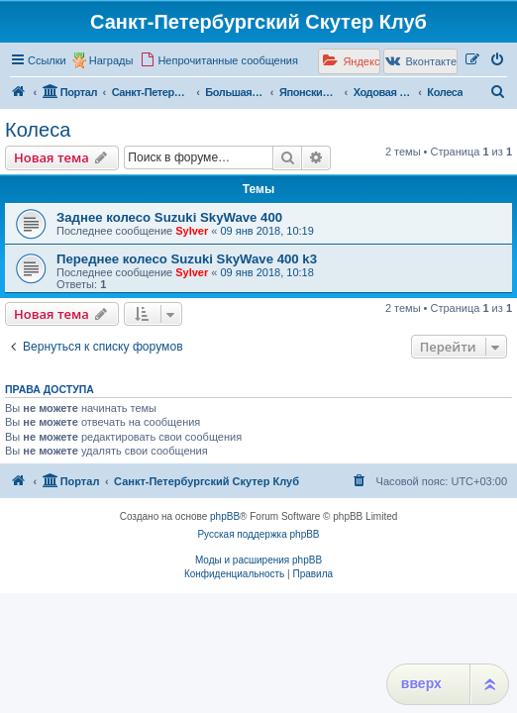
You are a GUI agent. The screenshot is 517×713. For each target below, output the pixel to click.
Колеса (37, 130)
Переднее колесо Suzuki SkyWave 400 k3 (186, 259)
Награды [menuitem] (111, 60)
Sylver (191, 231)
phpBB (225, 516)
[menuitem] (219, 60)
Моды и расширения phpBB (258, 560)
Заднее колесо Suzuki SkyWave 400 (169, 217)
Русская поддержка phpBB (258, 534)
